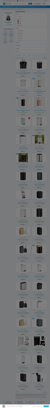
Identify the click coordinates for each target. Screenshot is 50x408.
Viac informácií (20, 406)
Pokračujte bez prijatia (39, 406)
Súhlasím (46, 406)
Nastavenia (34, 406)
